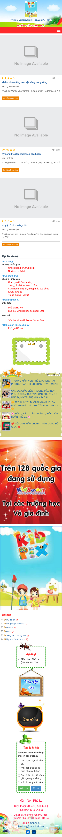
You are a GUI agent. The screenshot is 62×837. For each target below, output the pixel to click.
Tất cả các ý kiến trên (30, 782)
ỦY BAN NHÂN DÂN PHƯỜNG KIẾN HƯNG (31, 20)
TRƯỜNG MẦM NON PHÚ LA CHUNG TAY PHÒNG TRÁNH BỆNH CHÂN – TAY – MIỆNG (34, 382)
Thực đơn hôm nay (10, 256)
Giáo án (11, 627)
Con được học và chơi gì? (31, 762)
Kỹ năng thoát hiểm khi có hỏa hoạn (21, 154)
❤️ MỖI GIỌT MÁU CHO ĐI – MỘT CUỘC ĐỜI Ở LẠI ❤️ (35, 425)
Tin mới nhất (53, 374)
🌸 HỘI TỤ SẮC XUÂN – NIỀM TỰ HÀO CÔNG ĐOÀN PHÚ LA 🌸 (35, 415)
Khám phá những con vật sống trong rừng (24, 82)
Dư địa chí (12, 620)
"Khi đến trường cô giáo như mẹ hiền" (29, 769)
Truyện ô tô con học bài (14, 225)
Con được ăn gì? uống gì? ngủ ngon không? (31, 777)
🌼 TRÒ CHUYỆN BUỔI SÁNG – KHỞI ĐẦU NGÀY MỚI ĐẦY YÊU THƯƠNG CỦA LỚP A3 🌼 (34, 405)
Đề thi (10, 631)
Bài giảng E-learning (10, 98)
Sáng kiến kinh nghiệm (17, 635)
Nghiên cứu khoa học (17, 639)
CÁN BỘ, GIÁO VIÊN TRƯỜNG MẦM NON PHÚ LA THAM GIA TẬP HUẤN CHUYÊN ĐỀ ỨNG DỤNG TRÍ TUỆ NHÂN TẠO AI (34, 394)
